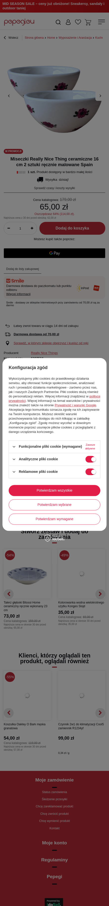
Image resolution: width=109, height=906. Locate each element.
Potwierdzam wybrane (54, 505)
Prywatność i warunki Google (75, 405)
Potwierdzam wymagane (55, 519)
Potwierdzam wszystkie (55, 490)
